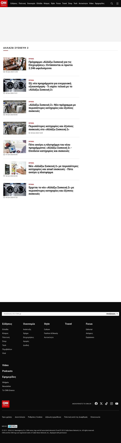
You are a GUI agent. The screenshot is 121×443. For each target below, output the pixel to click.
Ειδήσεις (14, 3)
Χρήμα (25, 333)
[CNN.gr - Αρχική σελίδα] (5, 403)
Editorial (89, 329)
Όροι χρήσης (7, 417)
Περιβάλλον (7, 349)
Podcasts (7, 371)
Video (91, 3)
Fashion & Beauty (51, 333)
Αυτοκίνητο (83, 3)
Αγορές (26, 341)
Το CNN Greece (8, 390)
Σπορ (70, 3)
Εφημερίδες (99, 3)
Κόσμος (47, 3)
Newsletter (6, 386)
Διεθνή (26, 345)
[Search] (112, 313)
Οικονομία (31, 3)
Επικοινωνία (95, 417)
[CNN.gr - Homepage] (3, 3)
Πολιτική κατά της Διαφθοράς (76, 417)
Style (53, 3)
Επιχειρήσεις (28, 337)
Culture (47, 329)
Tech (75, 3)
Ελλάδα (39, 3)
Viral (4, 353)
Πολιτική (22, 3)
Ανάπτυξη (27, 329)
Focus (58, 3)
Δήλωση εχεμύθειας (53, 417)
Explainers (90, 337)
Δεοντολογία (20, 417)
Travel (64, 3)
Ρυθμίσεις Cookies (35, 417)
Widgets (5, 382)
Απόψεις (89, 333)
